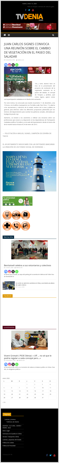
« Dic (4, 402)
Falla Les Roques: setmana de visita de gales (40, 6)
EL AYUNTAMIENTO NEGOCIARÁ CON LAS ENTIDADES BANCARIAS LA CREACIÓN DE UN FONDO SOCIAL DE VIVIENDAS (29, 145)
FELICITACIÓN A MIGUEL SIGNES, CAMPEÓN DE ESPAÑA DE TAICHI (27, 134)
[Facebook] (5, 64)
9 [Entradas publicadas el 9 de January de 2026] (34, 388)
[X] (13, 64)
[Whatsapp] (16, 64)
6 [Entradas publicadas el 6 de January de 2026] (11, 388)
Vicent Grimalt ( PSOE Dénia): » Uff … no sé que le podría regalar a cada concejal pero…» (27, 356)
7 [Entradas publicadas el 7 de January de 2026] (19, 388)
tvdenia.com (20, 60)
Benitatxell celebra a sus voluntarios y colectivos (27, 265)
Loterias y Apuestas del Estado (12, 440)
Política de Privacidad (9, 445)
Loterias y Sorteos (10, 419)
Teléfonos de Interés (12, 422)
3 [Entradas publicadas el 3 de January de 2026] (42, 384)
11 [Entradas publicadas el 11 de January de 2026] (50, 388)
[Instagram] (9, 64)
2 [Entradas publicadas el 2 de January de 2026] (34, 384)
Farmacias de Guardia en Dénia (12, 434)
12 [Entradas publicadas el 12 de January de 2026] (4, 391)
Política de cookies (8, 443)
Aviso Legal (6, 431)
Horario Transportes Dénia (11, 437)
